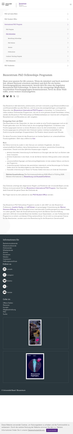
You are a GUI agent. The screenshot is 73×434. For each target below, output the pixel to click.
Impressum (7, 298)
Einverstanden (51, 430)
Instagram (10, 314)
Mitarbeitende (8, 289)
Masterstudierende (9, 284)
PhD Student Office (40, 233)
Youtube (9, 331)
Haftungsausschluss (10, 300)
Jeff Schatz (31, 246)
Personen (6, 344)
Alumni (5, 291)
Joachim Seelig (17, 246)
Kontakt (5, 346)
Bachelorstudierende (10, 282)
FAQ (4, 351)
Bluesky (9, 320)
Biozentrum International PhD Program (28, 149)
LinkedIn (9, 308)
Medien (5, 296)
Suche (5, 353)
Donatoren (6, 293)
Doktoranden (7, 287)
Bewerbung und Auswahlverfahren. (37, 215)
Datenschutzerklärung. (36, 430)
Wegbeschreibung (9, 348)
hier (33, 177)
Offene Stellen (8, 342)
